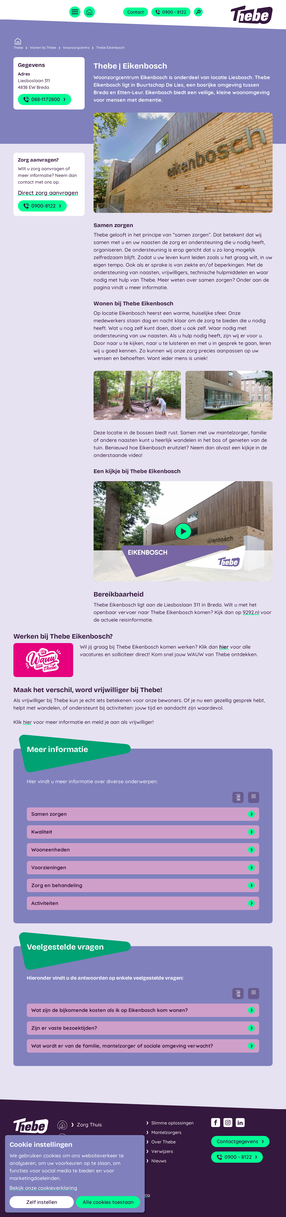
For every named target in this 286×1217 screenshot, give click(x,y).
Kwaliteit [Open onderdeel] (143, 832)
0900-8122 (42, 205)
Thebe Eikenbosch (110, 47)
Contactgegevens (241, 1141)
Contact (135, 12)
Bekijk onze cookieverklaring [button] (43, 1188)
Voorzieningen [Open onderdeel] (143, 867)
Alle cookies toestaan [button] (108, 1202)
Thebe (18, 47)
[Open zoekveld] (198, 12)
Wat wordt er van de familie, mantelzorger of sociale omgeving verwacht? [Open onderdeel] (143, 1046)
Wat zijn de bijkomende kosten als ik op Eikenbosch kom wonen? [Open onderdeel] (143, 1010)
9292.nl (251, 612)
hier (224, 647)
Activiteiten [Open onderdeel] (143, 903)
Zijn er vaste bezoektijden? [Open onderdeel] (143, 1028)
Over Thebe (163, 1142)
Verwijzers (162, 1151)
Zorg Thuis (89, 1124)
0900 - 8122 (171, 12)
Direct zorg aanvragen (48, 192)
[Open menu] (74, 12)
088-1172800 (45, 99)
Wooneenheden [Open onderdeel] (143, 849)
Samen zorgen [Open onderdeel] (143, 814)
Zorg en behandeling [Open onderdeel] (143, 885)
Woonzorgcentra (76, 47)
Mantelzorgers (166, 1132)
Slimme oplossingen (172, 1123)
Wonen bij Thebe (43, 47)
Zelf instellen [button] (41, 1202)
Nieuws (158, 1161)
